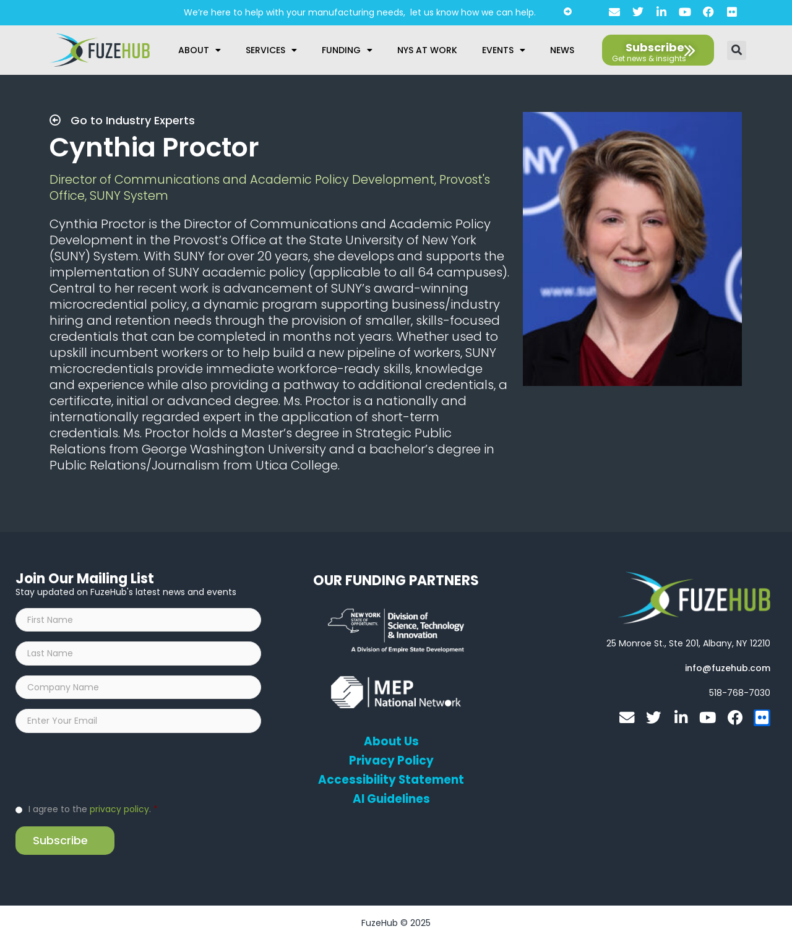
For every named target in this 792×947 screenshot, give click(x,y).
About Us (391, 741)
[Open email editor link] (727, 668)
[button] (736, 50)
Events (503, 50)
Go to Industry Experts (122, 120)
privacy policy (119, 815)
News (562, 50)
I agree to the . (93, 815)
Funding (347, 50)
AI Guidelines (391, 799)
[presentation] (109, 773)
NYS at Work (427, 50)
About (199, 50)
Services (271, 50)
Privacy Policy (391, 761)
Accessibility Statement (391, 780)
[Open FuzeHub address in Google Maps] (688, 643)
